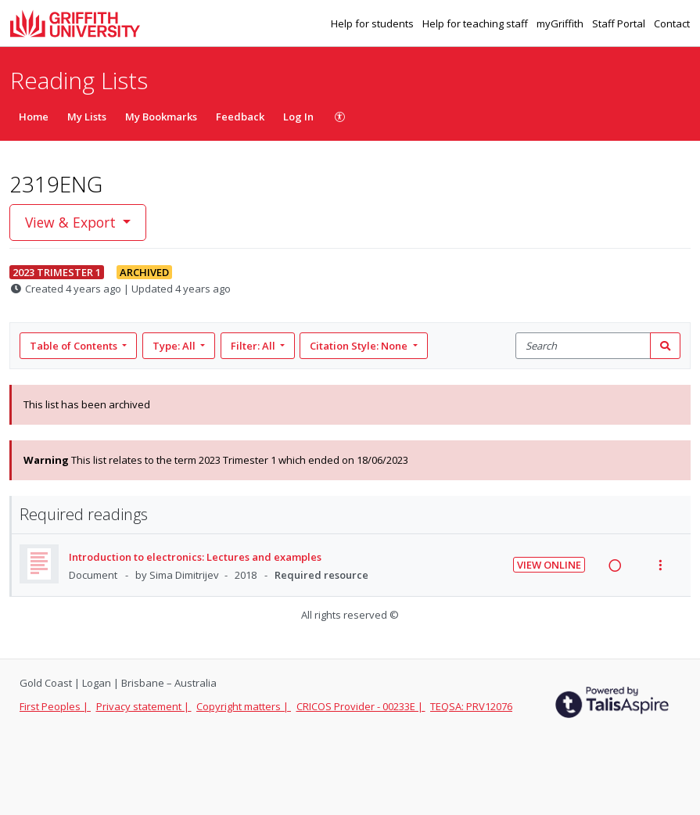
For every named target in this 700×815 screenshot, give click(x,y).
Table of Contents (75, 346)
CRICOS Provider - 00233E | (360, 706)
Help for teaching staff (476, 23)
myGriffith (561, 23)
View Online (549, 565)
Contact (672, 23)
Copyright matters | (243, 706)
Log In (298, 117)
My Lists (86, 117)
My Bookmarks (161, 117)
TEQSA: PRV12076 (471, 706)
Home (33, 117)
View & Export (72, 222)
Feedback (240, 117)
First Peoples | (55, 706)
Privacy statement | (144, 706)
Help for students (373, 23)
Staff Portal (620, 23)
